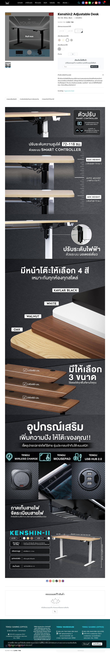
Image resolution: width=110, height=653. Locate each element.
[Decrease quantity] (69, 54)
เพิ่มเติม (66, 3)
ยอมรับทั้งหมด (97, 644)
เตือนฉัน (94, 66)
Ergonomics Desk (69, 91)
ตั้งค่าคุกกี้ (86, 644)
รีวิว (55, 611)
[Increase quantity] (76, 54)
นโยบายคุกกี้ (29, 645)
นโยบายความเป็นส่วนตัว (16, 645)
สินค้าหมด (81, 650)
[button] (78, 2)
